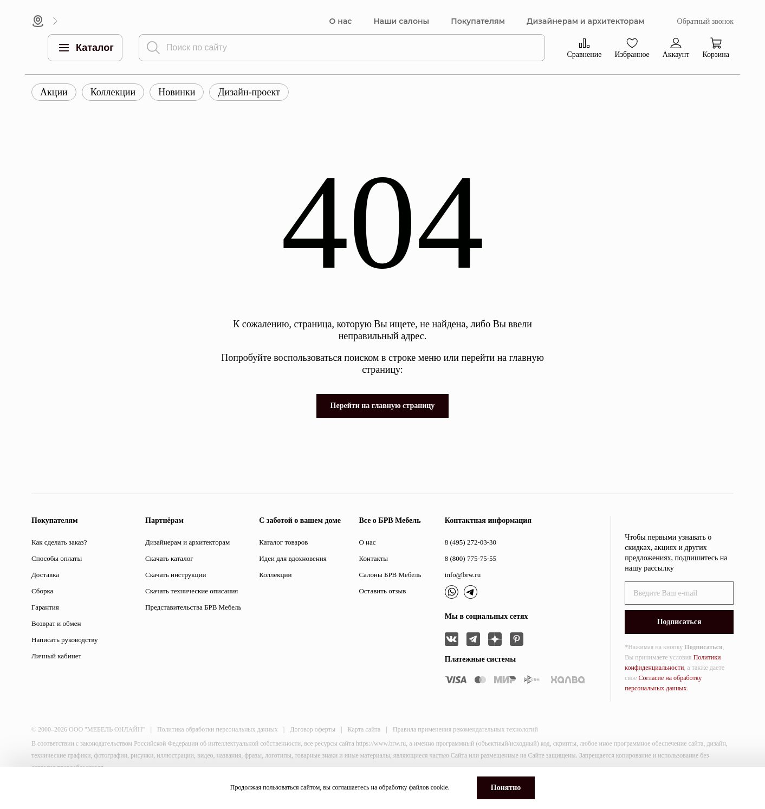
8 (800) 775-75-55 (470, 558)
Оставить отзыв (382, 591)
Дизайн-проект (249, 92)
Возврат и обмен (56, 623)
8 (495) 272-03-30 (470, 542)
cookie (439, 787)
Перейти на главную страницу (382, 406)
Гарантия (45, 607)
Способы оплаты (56, 558)
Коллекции (112, 92)
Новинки (176, 92)
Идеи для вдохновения (293, 558)
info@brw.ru (463, 575)
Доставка (45, 575)
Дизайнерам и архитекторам (586, 21)
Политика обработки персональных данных (217, 729)
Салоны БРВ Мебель (390, 575)
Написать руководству (64, 640)
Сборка (42, 591)
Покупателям (478, 21)
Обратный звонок (705, 21)
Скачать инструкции (175, 575)
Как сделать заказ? (59, 542)
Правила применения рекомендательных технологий (465, 729)
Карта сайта (364, 729)
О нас (340, 21)
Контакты (373, 558)
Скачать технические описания (191, 591)
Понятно (506, 788)
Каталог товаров (283, 542)
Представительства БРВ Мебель (193, 607)
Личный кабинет (56, 656)
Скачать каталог (169, 558)
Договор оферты (312, 729)
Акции (54, 92)
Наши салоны (401, 21)
